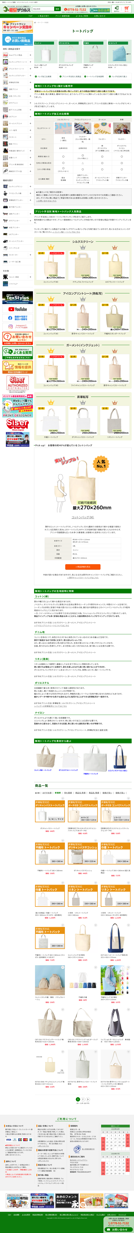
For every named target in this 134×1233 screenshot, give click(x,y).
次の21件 (88, 1099)
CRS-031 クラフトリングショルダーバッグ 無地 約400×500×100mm (83, 1026)
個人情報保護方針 (88, 1149)
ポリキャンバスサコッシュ (83, 858)
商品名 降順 (94, 792)
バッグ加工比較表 (44, 76)
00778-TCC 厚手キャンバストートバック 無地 (83, 1070)
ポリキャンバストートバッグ (50, 815)
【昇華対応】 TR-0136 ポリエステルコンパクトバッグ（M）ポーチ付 (83, 815)
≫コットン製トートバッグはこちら (66, 232)
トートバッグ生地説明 (95, 76)
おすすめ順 (46, 792)
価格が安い (107, 792)
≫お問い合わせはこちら (46, 200)
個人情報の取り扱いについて (69, 1215)
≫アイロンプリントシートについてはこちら (51, 625)
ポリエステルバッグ (66, 65)
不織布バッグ (88, 65)
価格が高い (120, 792)
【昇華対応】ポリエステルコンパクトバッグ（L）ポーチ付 (116, 815)
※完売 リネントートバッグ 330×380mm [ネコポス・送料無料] (116, 900)
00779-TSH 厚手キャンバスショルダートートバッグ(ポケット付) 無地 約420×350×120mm (116, 1070)
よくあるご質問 (82, 16)
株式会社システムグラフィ (78, 1160)
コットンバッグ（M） (83, 517)
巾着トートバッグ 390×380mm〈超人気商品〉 (116, 858)
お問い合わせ (99, 16)
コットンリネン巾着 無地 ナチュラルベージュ (50, 984)
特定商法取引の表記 (87, 1215)
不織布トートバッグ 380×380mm (50, 858)
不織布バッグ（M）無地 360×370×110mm (116, 984)
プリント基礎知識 (62, 16)
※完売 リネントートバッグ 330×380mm (83, 900)
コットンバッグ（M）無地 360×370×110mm (83, 942)
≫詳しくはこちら (43, 1146)
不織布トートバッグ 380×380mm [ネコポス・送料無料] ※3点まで (50, 942)
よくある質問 (26, 1215)
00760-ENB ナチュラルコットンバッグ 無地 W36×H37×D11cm (50, 1070)
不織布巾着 (83, 984)
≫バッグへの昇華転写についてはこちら (50, 706)
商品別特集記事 (37, 1215)
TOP (31, 16)
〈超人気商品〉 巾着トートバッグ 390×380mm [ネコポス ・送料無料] (50, 900)
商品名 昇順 (80, 792)
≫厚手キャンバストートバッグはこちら (83, 577)
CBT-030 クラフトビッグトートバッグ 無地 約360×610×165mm (50, 1026)
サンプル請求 (100, 1215)
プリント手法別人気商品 (71, 76)
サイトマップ (122, 1215)
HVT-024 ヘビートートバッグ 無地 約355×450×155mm (116, 942)
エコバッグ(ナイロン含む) (117, 65)
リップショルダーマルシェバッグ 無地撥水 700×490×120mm (116, 1026)
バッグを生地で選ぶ (119, 76)
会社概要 (16, 1215)
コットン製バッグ (40, 65)
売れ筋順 (68, 792)
